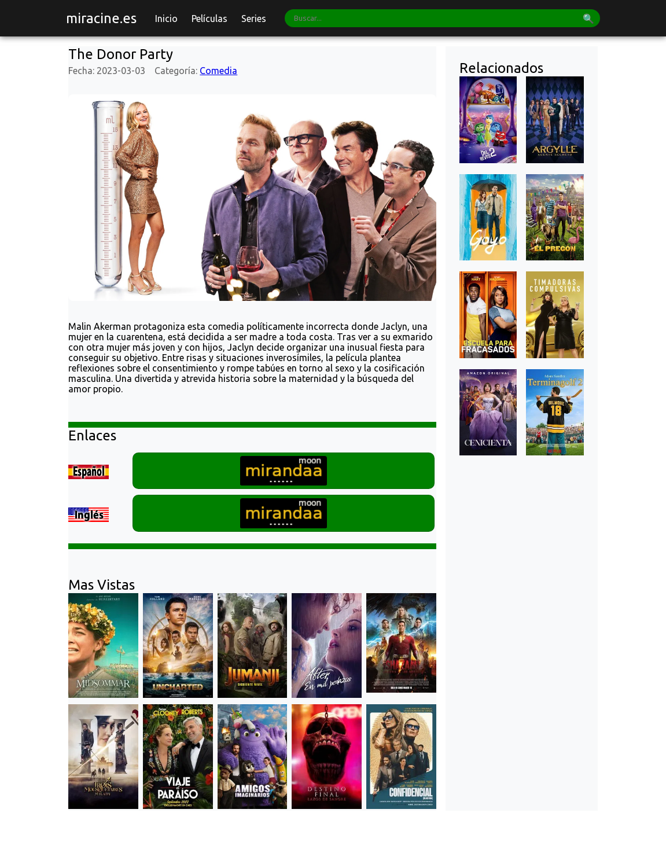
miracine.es (101, 18)
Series (253, 18)
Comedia (218, 70)
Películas (209, 18)
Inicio (166, 18)
